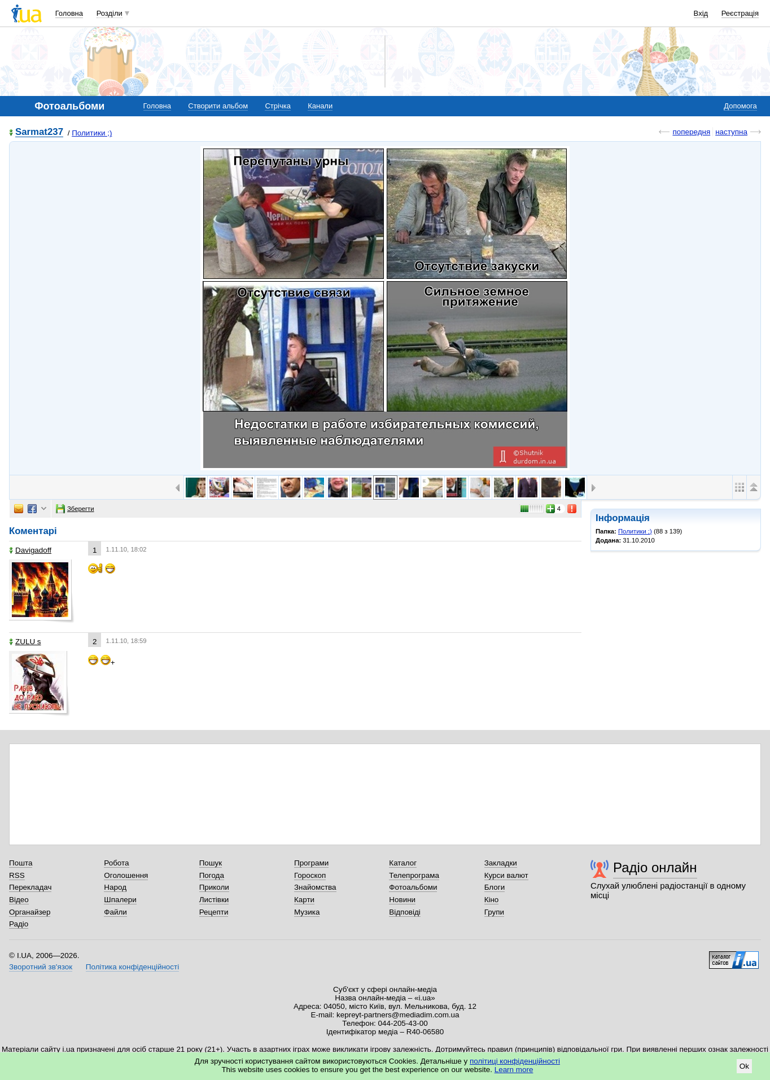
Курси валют (506, 875)
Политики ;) (92, 133)
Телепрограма (414, 875)
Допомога (740, 106)
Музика (307, 912)
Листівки (214, 899)
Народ (115, 887)
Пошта (20, 863)
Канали (320, 106)
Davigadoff (30, 550)
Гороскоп (310, 875)
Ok (744, 1066)
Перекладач (30, 887)
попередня (691, 132)
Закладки (500, 863)
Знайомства (315, 887)
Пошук (210, 863)
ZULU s (25, 641)
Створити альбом (218, 106)
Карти (304, 899)
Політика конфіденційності (132, 967)
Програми (311, 863)
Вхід (701, 13)
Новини (402, 899)
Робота (116, 863)
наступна (731, 132)
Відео (19, 899)
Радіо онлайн (655, 867)
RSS (17, 875)
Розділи (110, 13)
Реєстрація (740, 13)
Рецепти (214, 912)
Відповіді (405, 912)
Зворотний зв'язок (40, 967)
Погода (211, 875)
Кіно (491, 899)
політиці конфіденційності (515, 1061)
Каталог (403, 863)
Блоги (494, 887)
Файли (115, 912)
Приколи (214, 887)
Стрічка (277, 106)
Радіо (18, 924)
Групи (494, 912)
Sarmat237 (39, 132)
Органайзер (29, 912)
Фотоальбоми (413, 887)
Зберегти (75, 508)
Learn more (514, 1069)
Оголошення (126, 875)
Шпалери (120, 899)
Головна (69, 13)
